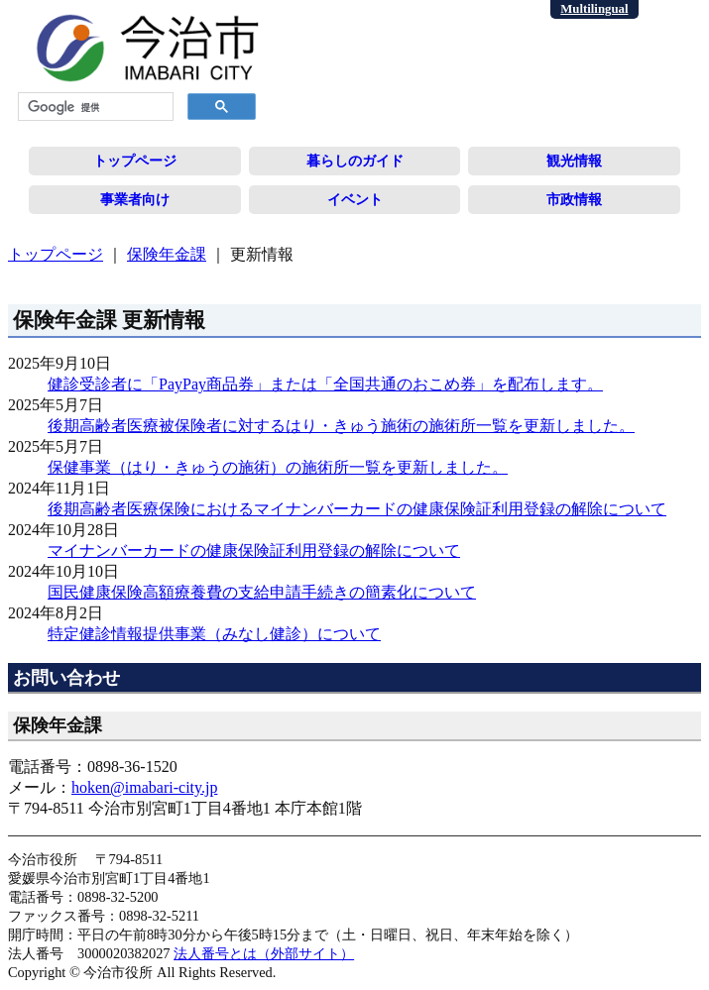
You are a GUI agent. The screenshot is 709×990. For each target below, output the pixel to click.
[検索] (94, 107)
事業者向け (135, 199)
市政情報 (574, 199)
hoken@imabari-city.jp (144, 787)
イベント (355, 199)
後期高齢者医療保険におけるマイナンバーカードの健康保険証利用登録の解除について (357, 508)
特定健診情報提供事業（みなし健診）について (214, 633)
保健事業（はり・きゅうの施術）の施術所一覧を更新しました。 (278, 467)
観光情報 (574, 160)
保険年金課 (166, 254)
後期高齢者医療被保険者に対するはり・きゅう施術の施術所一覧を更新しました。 (341, 425)
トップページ (135, 160)
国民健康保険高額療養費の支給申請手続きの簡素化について (262, 592)
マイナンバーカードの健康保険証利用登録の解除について (254, 550)
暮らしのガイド (355, 160)
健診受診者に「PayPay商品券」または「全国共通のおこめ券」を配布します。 (325, 384)
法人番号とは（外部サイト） (264, 953)
